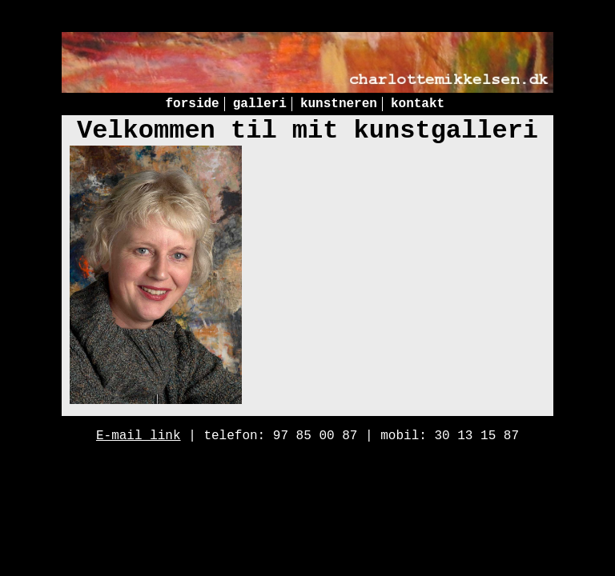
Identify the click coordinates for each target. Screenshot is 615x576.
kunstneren (338, 104)
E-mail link (138, 436)
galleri (260, 104)
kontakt (417, 104)
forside (192, 104)
